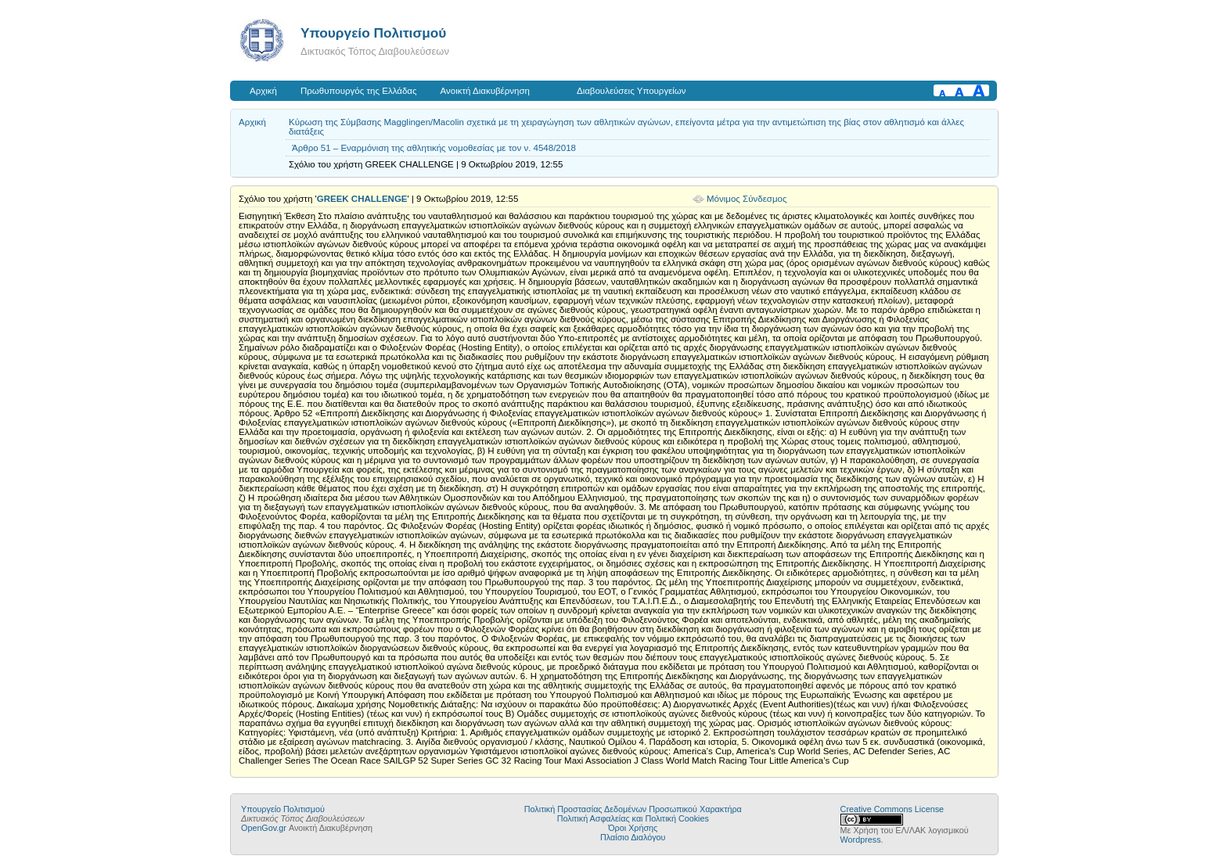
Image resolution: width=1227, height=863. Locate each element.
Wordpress (860, 839)
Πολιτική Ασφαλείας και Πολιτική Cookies (633, 818)
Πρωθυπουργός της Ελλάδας (358, 90)
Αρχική (263, 90)
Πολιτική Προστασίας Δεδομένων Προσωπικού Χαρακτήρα (633, 809)
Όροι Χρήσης (632, 827)
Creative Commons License (892, 809)
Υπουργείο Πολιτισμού (373, 33)
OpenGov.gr (263, 827)
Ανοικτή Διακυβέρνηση (485, 90)
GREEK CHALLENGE (362, 198)
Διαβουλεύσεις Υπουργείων (631, 90)
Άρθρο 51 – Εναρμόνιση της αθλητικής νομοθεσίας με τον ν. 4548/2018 (434, 148)
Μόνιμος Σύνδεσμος (747, 198)
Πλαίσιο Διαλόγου (632, 837)
